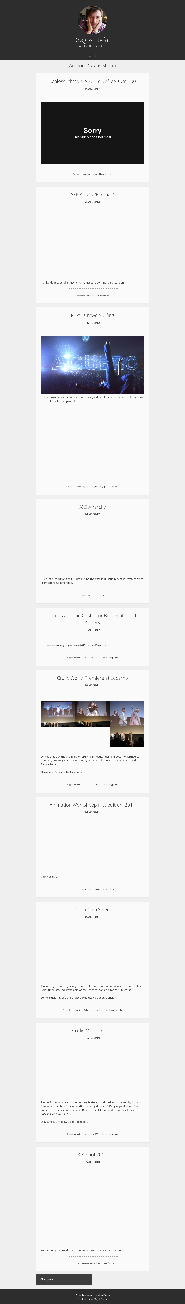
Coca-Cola (83, 1009)
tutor (103, 888)
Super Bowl (114, 1009)
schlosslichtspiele (105, 174)
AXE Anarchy (92, 507)
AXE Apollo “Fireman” (92, 194)
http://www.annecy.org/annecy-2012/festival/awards (73, 644)
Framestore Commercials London (100, 1249)
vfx (108, 294)
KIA (109, 1261)
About (92, 56)
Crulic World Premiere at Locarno (92, 677)
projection (92, 174)
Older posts (46, 1278)
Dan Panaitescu (121, 759)
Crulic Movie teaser (93, 1029)
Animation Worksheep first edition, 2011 (92, 804)
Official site (62, 771)
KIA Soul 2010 (92, 1153)
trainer (90, 888)
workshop (110, 888)
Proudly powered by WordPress (92, 1293)
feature (102, 657)
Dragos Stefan (93, 40)
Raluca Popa (48, 763)
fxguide (86, 996)
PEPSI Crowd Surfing (93, 315)
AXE (83, 294)
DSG (96, 657)
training (97, 888)
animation (78, 657)
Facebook (76, 771)
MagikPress (100, 1297)
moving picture (112, 657)
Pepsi (112, 486)
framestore (101, 294)
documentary (88, 657)
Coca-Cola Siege (92, 908)
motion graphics (102, 486)
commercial (91, 294)
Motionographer (103, 996)
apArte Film (63, 1105)
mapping (83, 174)
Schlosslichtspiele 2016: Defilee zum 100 (92, 81)
